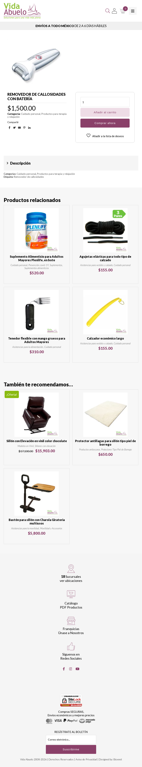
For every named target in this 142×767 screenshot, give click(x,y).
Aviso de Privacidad (86, 759)
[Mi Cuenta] (114, 11)
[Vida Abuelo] (22, 11)
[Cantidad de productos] (105, 102)
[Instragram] (71, 669)
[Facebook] (64, 669)
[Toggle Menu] (133, 11)
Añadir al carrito (105, 112)
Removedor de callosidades (29, 176)
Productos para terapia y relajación (56, 173)
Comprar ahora (105, 123)
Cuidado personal (30, 113)
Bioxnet (118, 759)
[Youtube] (77, 669)
